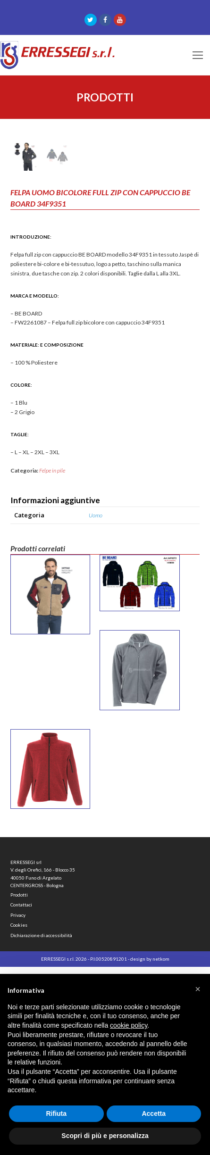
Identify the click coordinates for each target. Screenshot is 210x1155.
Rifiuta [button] (56, 1113)
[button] (197, 989)
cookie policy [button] (128, 1025)
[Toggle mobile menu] (198, 55)
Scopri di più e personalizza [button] (104, 1135)
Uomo (95, 703)
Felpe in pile (52, 659)
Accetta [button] (154, 1113)
